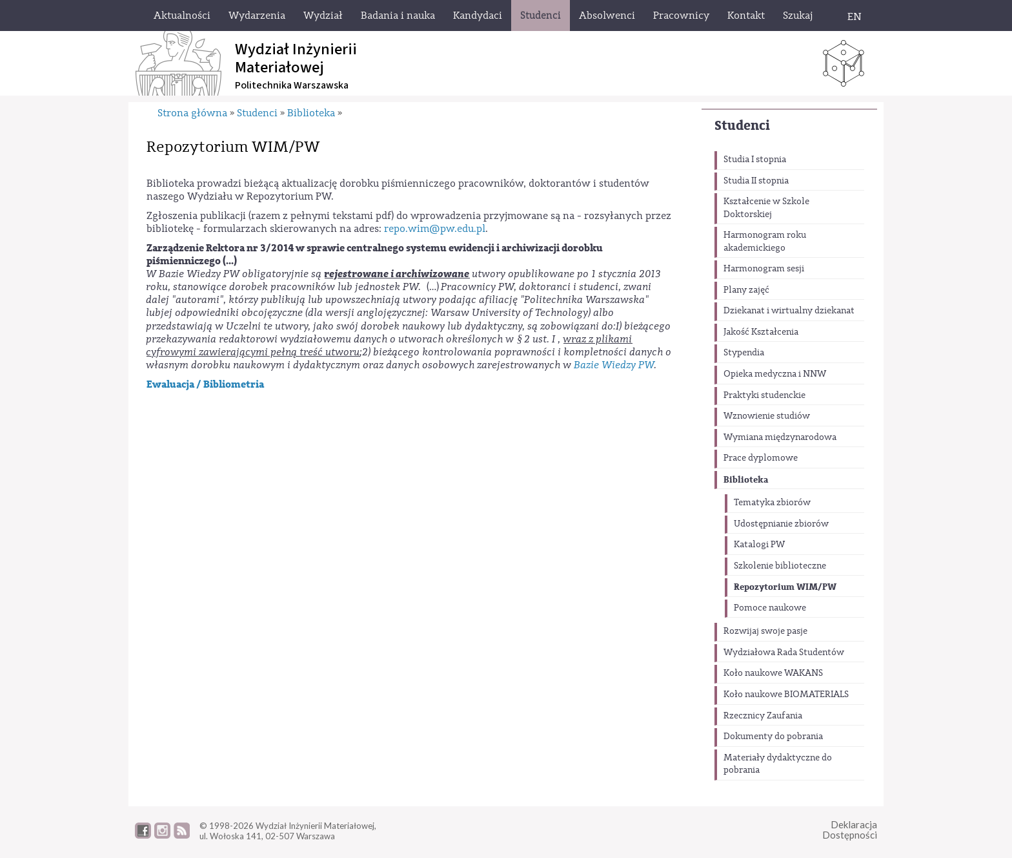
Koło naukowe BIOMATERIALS (786, 694)
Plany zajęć (746, 290)
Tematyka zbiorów (772, 502)
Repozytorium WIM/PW (785, 587)
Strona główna (192, 113)
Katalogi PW (759, 544)
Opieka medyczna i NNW (775, 374)
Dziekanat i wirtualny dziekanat (789, 311)
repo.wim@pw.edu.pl (434, 228)
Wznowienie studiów (767, 416)
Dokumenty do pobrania (773, 736)
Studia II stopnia (756, 181)
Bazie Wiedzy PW (614, 365)
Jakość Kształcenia (761, 332)
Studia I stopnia (755, 159)
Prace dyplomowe (761, 458)
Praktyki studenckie (764, 395)
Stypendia (744, 353)
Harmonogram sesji (764, 269)
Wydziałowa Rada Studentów (784, 652)
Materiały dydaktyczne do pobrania (778, 764)
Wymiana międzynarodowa (780, 437)
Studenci (742, 125)
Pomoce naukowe (770, 608)
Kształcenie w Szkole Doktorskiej (766, 208)
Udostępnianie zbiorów (781, 524)
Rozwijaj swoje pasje (765, 631)
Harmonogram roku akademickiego (765, 241)
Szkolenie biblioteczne (780, 566)
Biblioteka (746, 480)
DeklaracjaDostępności (849, 830)
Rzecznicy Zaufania (763, 716)
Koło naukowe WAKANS (773, 673)
